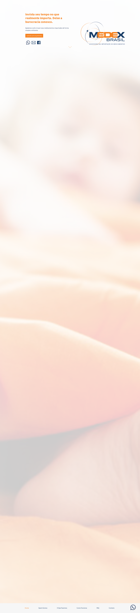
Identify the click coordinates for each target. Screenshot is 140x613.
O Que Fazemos (62, 608)
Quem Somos (42, 608)
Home (27, 608)
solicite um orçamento (34, 36)
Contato (111, 608)
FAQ (98, 608)
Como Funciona (82, 608)
